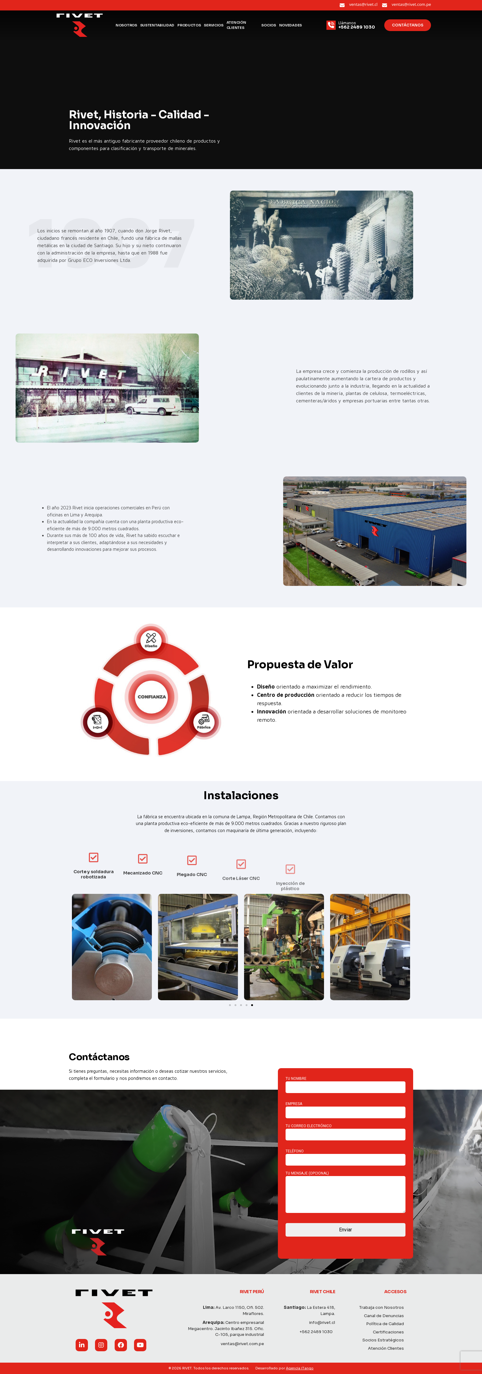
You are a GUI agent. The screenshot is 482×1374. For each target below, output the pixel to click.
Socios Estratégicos (385, 1340)
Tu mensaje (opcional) (345, 1192)
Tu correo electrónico (345, 1130)
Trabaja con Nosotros (384, 1307)
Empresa (345, 1108)
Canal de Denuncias (386, 1315)
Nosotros (126, 25)
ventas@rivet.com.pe (411, 4)
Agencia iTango (300, 1368)
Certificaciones (390, 1332)
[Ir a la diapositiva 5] (252, 1005)
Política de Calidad (387, 1323)
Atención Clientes (236, 25)
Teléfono (345, 1155)
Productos (189, 25)
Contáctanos (407, 25)
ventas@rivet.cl (363, 4)
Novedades (290, 25)
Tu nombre (345, 1082)
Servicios (213, 25)
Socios (268, 25)
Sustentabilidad (157, 25)
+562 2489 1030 (318, 1331)
